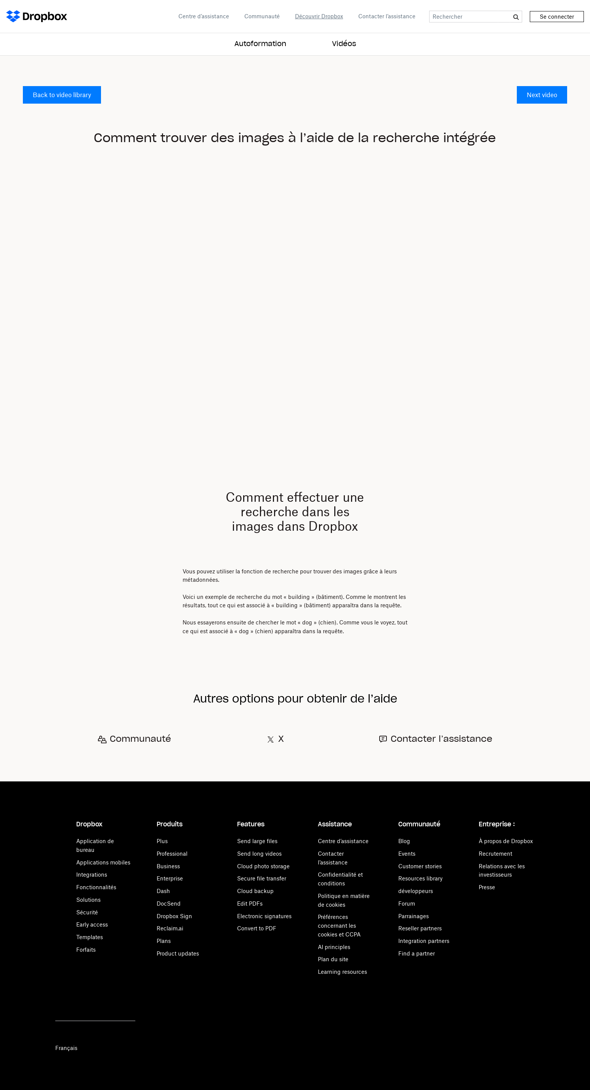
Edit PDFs (250, 903)
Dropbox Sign (174, 916)
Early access (92, 924)
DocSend (169, 903)
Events (406, 853)
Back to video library (62, 95)
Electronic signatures (264, 916)
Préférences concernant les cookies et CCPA (339, 926)
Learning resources (342, 971)
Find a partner (416, 953)
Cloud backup (255, 891)
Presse (487, 887)
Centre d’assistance (203, 16)
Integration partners (423, 941)
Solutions (88, 899)
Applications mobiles (103, 862)
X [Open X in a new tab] (281, 739)
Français (66, 1048)
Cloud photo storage (263, 866)
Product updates (178, 953)
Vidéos (344, 44)
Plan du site (333, 959)
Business (168, 866)
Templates (89, 937)
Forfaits (86, 949)
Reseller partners (420, 928)
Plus (162, 841)
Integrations (91, 874)
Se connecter (557, 16)
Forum (406, 903)
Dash (163, 891)
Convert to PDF (256, 928)
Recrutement (495, 853)
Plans (164, 941)
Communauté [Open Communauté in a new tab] (262, 16)
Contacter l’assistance (386, 16)
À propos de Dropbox (506, 841)
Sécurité (87, 912)
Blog (404, 841)
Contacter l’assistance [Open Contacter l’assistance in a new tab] (441, 739)
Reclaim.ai (170, 928)
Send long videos (259, 853)
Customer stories (420, 866)
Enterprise (170, 878)
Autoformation (260, 44)
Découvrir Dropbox (319, 16)
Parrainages (413, 916)
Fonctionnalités (96, 887)
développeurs (415, 891)
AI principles (334, 947)
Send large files (257, 841)
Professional (172, 853)
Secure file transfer (261, 878)
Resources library (420, 878)
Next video (542, 95)
